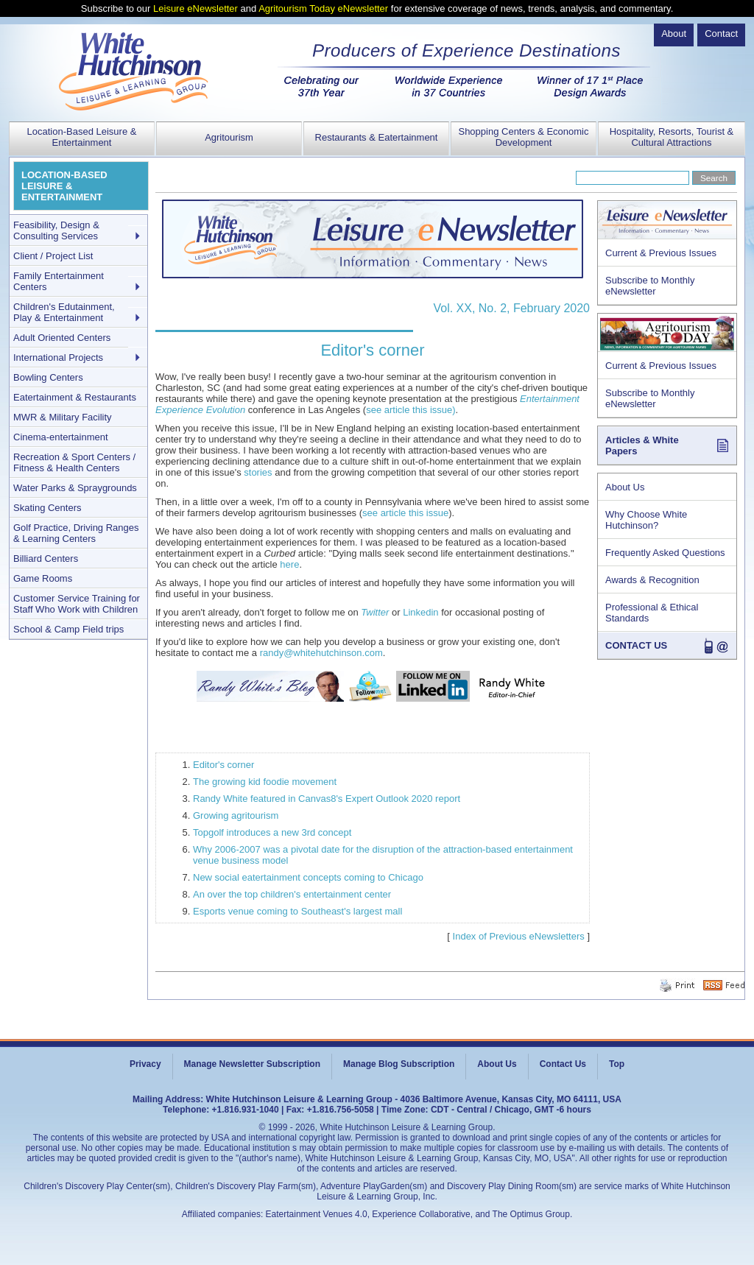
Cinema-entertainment (60, 437)
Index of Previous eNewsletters (519, 936)
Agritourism (229, 137)
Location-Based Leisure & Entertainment (82, 137)
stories (258, 472)
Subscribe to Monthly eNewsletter (649, 286)
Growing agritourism (235, 815)
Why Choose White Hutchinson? (646, 520)
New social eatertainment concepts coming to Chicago (308, 877)
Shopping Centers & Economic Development (523, 137)
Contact (721, 33)
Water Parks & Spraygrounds (75, 487)
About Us (624, 487)
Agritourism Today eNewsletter (323, 8)
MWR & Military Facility (62, 417)
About (673, 33)
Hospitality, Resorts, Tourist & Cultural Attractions (672, 137)
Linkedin (422, 612)
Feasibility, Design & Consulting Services (56, 230)
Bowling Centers (48, 377)
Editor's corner (223, 764)
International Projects (58, 357)
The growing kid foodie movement (265, 781)
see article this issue (405, 512)
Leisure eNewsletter (195, 8)
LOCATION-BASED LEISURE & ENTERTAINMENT (64, 185)
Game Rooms (42, 578)
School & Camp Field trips (68, 629)
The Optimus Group (531, 1214)
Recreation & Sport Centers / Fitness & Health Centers (74, 462)
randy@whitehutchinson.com (321, 652)
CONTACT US (636, 645)
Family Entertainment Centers (58, 281)
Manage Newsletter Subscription (252, 1064)
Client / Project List (53, 255)
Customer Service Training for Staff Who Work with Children (76, 604)
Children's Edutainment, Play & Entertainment (64, 312)
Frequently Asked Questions (665, 552)
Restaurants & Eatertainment (376, 137)
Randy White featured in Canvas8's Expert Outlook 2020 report (326, 798)
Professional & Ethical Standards (651, 613)
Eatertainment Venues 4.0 (316, 1214)
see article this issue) (410, 409)
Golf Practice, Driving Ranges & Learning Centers (76, 533)
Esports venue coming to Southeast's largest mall (297, 911)
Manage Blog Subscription (398, 1064)
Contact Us (563, 1064)
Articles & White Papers (642, 445)
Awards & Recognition (652, 579)
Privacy (145, 1064)
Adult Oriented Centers (61, 337)
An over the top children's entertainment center (292, 894)
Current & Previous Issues (660, 252)
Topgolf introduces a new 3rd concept (272, 832)
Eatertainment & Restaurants (74, 397)
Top (616, 1064)
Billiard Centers (45, 558)
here (289, 564)
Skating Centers (47, 507)
